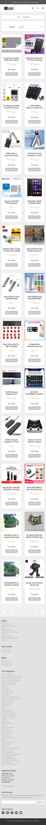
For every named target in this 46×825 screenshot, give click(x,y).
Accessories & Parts (8, 702)
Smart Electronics (7, 694)
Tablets (4, 721)
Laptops (4, 727)
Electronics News (7, 667)
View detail (11, 69)
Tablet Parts (6, 723)
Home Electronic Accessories (11, 700)
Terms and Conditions (9, 627)
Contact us (15, 2)
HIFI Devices (5, 690)
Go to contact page (8, 788)
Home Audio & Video (8, 686)
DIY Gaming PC (6, 746)
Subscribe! (39, 804)
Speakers (5, 688)
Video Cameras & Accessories (11, 682)
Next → (40, 613)
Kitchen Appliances (8, 758)
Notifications (6, 662)
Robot (3, 709)
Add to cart (11, 74)
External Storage (7, 733)
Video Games (6, 696)
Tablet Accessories (8, 725)
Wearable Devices (7, 705)
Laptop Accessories (8, 729)
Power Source (6, 711)
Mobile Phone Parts (8, 752)
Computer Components (9, 715)
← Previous (7, 613)
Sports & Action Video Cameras (12, 680)
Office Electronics (7, 713)
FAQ (3, 629)
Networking (5, 737)
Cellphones (5, 748)
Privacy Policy (6, 625)
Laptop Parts (6, 731)
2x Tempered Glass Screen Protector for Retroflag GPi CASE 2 (11, 109)
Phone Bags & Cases (8, 754)
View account (35, 2)
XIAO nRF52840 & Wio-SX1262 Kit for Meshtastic (34, 489)
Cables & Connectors (8, 739)
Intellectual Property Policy (10, 640)
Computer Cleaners (8, 719)
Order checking (24, 2)
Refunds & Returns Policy (10, 634)
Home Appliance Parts (9, 766)
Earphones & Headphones (10, 698)
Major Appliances (7, 764)
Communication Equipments (11, 756)
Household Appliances (9, 760)
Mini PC (4, 741)
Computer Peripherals (9, 717)
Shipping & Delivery (8, 638)
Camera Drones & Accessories (11, 678)
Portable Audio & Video (9, 684)
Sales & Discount (7, 664)
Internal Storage (7, 735)
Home (19, 17)
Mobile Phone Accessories (10, 750)
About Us (5, 636)
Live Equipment (7, 692)
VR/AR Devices (6, 707)
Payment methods (8, 632)
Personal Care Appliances (10, 762)
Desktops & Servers (8, 743)
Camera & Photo (7, 676)
